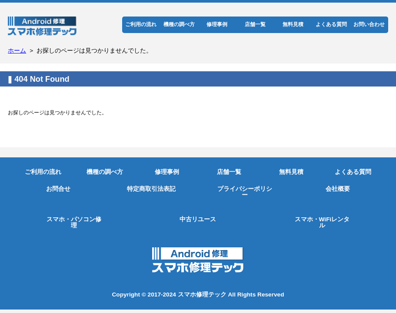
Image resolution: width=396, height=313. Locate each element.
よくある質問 (331, 24)
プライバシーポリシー (244, 192)
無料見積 (293, 24)
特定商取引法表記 (151, 189)
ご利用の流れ (140, 24)
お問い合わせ (369, 24)
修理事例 (216, 24)
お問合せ (58, 189)
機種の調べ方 (179, 24)
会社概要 (338, 189)
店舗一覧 (255, 24)
